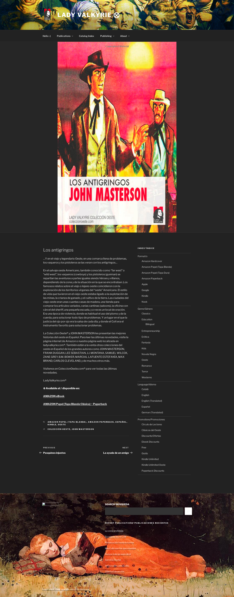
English (145, 395)
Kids (144, 348)
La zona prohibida (114, 530)
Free (144, 447)
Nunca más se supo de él (118, 554)
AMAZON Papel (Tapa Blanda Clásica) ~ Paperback (75, 404)
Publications (65, 36)
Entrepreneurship (151, 330)
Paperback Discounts (153, 470)
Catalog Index (86, 36)
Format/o (142, 256)
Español (121, 422)
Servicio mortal (113, 559)
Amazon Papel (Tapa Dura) (156, 272)
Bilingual (150, 324)
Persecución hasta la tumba (119, 542)
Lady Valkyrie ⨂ (88, 15)
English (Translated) (152, 400)
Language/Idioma (147, 384)
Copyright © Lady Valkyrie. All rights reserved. (65, 589)
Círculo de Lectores (152, 424)
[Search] (188, 511)
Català (145, 389)
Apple (145, 284)
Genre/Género (145, 308)
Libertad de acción (114, 571)
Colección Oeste (59, 429)
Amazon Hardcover (152, 261)
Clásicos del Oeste (151, 430)
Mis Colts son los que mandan (120, 548)
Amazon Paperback (101, 422)
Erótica (145, 336)
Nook (144, 301)
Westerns (147, 377)
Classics (146, 313)
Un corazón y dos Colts (117, 565)
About (125, 36)
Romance (147, 365)
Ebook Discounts (150, 441)
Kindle (52, 424)
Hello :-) (47, 36)
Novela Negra (149, 354)
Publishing (107, 36)
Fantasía (146, 342)
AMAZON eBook (53, 396)
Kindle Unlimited (150, 459)
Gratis (145, 453)
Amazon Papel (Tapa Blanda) (67, 422)
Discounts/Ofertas (151, 435)
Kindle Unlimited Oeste (153, 464)
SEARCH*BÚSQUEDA (117, 504)
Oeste (62, 424)
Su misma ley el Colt (115, 536)
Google (145, 290)
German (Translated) (152, 412)
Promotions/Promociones (151, 419)
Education (147, 319)
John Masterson (83, 429)
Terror (145, 371)
